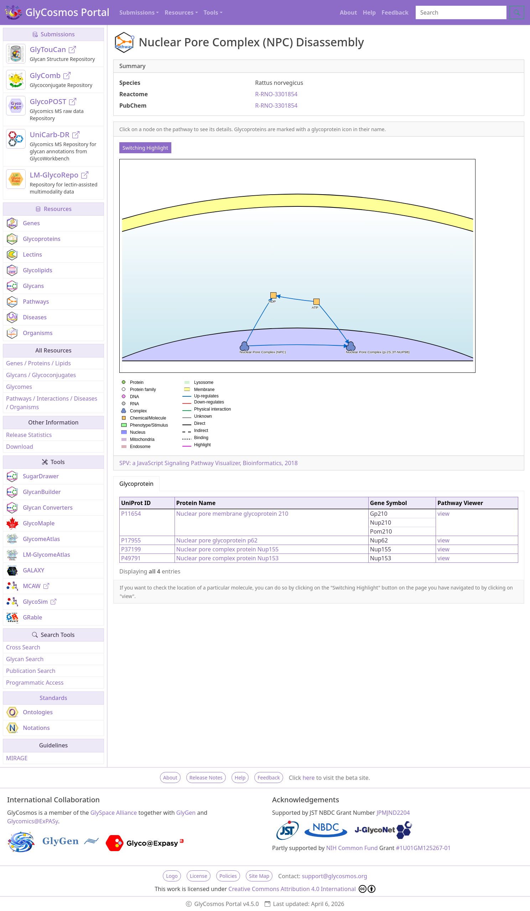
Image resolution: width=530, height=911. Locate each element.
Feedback (395, 12)
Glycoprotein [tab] (136, 484)
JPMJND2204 (393, 813)
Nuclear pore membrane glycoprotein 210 (232, 514)
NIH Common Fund (352, 848)
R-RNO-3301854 (276, 94)
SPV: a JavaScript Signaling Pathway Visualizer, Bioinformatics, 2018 (208, 463)
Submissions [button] (137, 12)
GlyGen (186, 813)
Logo (172, 876)
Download (19, 447)
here (308, 778)
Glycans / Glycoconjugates (41, 375)
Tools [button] (211, 12)
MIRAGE (16, 758)
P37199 (131, 549)
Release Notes (206, 777)
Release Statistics (29, 435)
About (348, 12)
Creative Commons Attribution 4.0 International (301, 889)
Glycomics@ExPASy (32, 821)
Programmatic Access (34, 682)
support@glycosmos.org (334, 876)
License (198, 876)
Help (369, 12)
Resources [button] (179, 12)
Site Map (259, 876)
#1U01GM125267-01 (423, 848)
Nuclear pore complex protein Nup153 (227, 558)
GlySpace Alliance (113, 813)
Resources (53, 209)
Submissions (53, 34)
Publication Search (31, 671)
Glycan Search (24, 659)
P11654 (131, 514)
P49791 (131, 558)
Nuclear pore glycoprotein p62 (217, 540)
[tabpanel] (319, 535)
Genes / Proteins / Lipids (38, 363)
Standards (53, 698)
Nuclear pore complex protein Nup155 (227, 549)
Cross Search (23, 647)
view (443, 514)
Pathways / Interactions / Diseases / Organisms (51, 403)
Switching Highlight (145, 147)
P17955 (131, 540)
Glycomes (19, 387)
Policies (228, 876)
